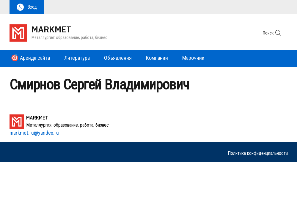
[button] (27, 7)
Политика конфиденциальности (258, 153)
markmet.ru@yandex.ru (34, 133)
